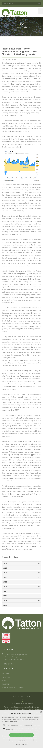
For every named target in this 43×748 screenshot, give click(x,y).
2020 (21, 591)
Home (18, 28)
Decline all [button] (21, 740)
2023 (21, 577)
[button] (21, 744)
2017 (21, 605)
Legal (28, 696)
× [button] (41, 712)
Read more (13, 721)
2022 (21, 582)
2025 (21, 568)
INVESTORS (6, 677)
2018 (21, 601)
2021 (21, 587)
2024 (21, 573)
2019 (21, 596)
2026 (21, 564)
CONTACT (5, 684)
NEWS (4, 681)
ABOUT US (5, 674)
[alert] (21, 729)
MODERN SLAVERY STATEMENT (13, 687)
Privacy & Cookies (18, 696)
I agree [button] (21, 735)
